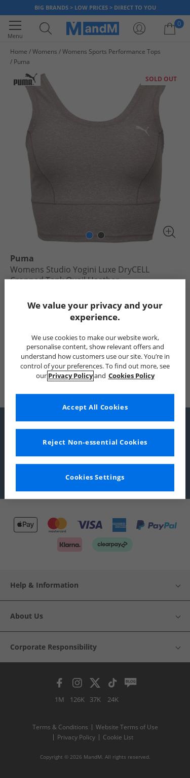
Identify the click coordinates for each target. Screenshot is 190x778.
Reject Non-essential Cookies (95, 442)
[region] (95, 389)
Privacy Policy (70, 375)
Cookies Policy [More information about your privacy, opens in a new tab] (131, 375)
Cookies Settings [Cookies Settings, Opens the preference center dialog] (94, 477)
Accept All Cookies (95, 407)
